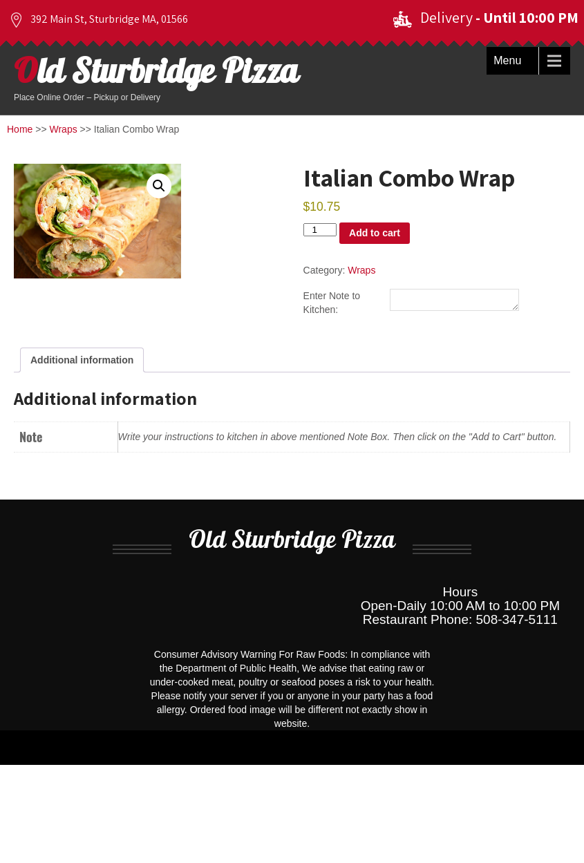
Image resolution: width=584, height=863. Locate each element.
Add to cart (374, 232)
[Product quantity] (320, 229)
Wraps (63, 129)
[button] (159, 185)
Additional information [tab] (81, 362)
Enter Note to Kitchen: (332, 303)
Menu (507, 60)
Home (19, 129)
